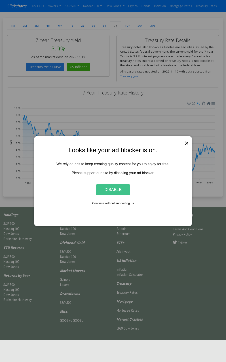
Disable (113, 189)
